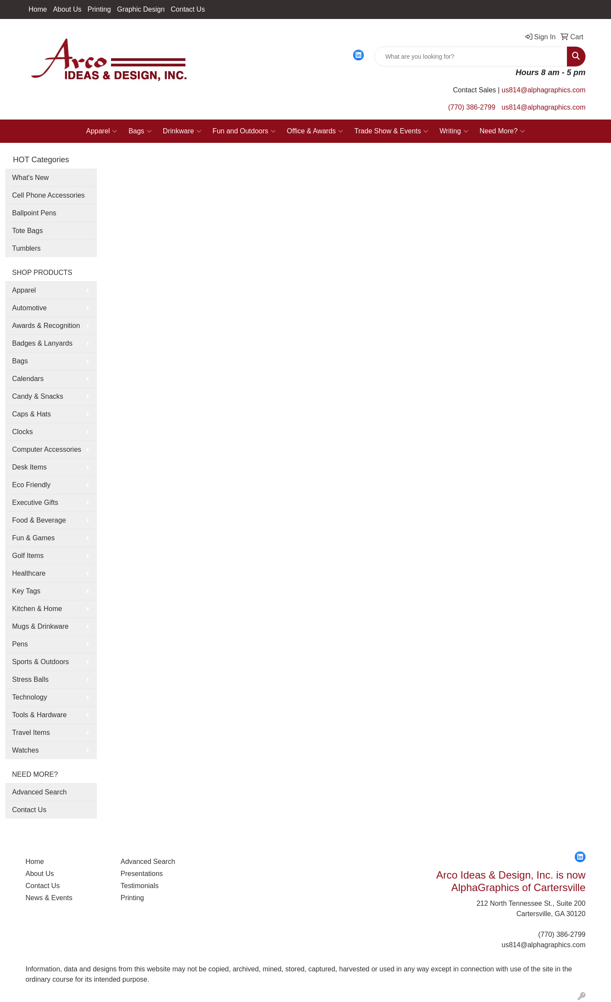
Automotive (29, 308)
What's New (30, 177)
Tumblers (26, 248)
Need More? (502, 131)
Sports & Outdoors (40, 661)
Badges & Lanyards (42, 343)
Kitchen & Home (37, 608)
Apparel (101, 131)
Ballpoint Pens (34, 213)
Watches (25, 750)
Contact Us (188, 9)
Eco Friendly (31, 484)
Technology (29, 697)
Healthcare (28, 573)
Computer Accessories (46, 449)
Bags (139, 131)
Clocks (22, 431)
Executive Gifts (35, 502)
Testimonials (140, 885)
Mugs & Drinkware (40, 626)
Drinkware (182, 131)
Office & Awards (315, 131)
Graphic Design (141, 9)
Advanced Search (39, 792)
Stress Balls (30, 679)
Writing (453, 131)
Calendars (28, 378)
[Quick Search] (470, 56)
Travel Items (31, 732)
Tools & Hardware (39, 714)
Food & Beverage (39, 520)
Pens (20, 644)
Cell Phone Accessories (48, 195)
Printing (99, 9)
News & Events (48, 897)
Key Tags (26, 591)
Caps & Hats (31, 414)
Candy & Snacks (37, 396)
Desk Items (29, 467)
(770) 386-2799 (471, 107)
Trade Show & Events (391, 131)
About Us (67, 9)
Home (38, 9)
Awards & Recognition (46, 325)
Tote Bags (27, 230)
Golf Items (28, 555)
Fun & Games (33, 538)
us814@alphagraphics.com (544, 90)
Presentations (142, 873)
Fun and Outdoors (244, 131)
